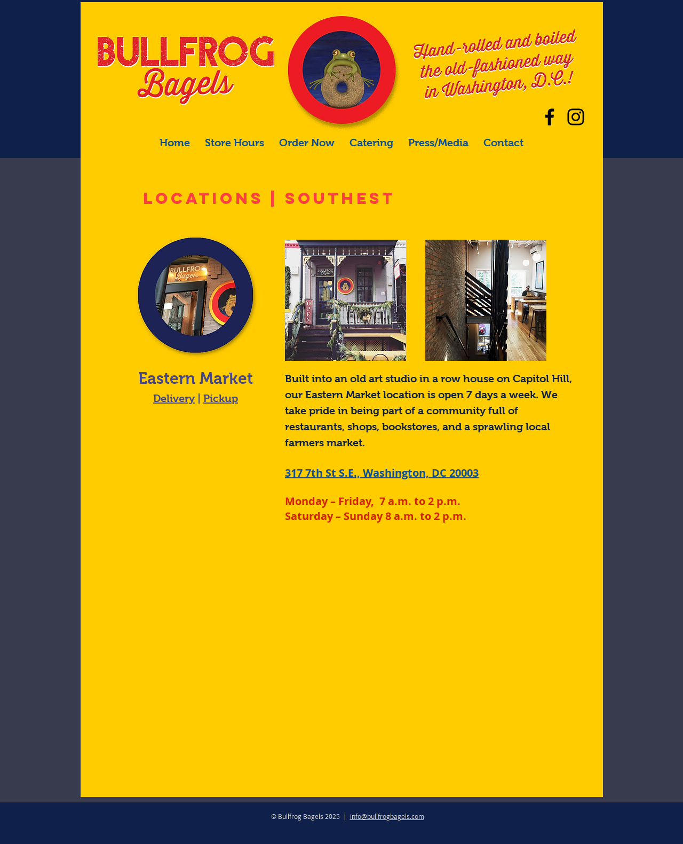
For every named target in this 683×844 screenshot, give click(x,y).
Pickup (220, 398)
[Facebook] (549, 117)
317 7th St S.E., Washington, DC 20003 (382, 473)
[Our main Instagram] (576, 117)
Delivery (174, 398)
